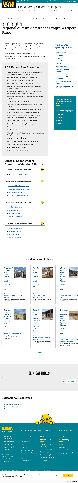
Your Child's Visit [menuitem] (53, 11)
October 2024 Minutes (15, 207)
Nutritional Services (61, 52)
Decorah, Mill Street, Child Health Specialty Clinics (36, 316)
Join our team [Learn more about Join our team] (63, 444)
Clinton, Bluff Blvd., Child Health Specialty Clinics (64, 274)
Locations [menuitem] (44, 11)
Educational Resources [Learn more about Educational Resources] (47, 458)
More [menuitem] (72, 11)
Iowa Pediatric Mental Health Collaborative (64, 77)
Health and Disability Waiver (63, 74)
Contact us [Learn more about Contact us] (24, 447)
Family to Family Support (62, 66)
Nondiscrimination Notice (8, 470)
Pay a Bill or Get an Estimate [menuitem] (25, 1)
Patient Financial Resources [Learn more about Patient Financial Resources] (29, 453)
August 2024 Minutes (14, 210)
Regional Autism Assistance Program (31, 18)
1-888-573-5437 (6, 461)
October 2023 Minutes (15, 228)
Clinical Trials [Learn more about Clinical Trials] (44, 455)
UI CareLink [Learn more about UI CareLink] (43, 460)
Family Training (60, 63)
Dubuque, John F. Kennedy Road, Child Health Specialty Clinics (64, 317)
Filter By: (4, 378)
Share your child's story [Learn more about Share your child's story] (28, 450)
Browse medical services (9, 448)
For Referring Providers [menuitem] (39, 1)
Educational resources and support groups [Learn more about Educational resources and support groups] (29, 457)
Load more (39, 352)
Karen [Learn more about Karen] (60, 117)
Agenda (20, 174)
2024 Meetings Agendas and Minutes (19, 202)
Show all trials (71, 381)
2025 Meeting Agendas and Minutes (18, 181)
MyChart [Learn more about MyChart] (23, 444)
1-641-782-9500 (7, 323)
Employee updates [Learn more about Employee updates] (65, 453)
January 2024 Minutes (15, 216)
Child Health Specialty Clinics (13, 18)
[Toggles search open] (74, 1)
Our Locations (59, 55)
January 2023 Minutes (15, 238)
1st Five (58, 58)
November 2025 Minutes (16, 186)
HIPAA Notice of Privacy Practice (25, 470)
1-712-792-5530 (36, 285)
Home (3, 18)
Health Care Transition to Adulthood (62, 70)
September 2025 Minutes (16, 189)
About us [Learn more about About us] (62, 447)
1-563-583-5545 (63, 329)
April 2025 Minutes (14, 192)
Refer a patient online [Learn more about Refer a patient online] (46, 449)
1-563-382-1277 (36, 327)
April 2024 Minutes (14, 213)
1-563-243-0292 (63, 285)
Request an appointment (8, 437)
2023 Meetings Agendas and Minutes (19, 223)
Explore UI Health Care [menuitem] (54, 1)
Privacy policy (5, 478)
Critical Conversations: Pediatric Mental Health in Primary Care (64, 87)
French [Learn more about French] (60, 120)
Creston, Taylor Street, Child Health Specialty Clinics (13, 334)
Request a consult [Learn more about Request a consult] (45, 452)
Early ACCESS (59, 61)
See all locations (9, 441)
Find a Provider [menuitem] (22, 11)
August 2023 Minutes (14, 231)
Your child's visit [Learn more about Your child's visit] (25, 441)
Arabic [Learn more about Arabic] (60, 124)
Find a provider (8, 444)
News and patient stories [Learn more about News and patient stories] (66, 450)
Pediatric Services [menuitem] (34, 11)
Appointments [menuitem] (5, 1)
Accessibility (49, 470)
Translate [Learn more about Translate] (66, 1)
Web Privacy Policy (40, 470)
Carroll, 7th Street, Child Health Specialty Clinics (36, 274)
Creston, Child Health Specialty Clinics (7, 314)
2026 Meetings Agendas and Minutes (19, 169)
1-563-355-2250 (7, 285)
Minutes (26, 174)
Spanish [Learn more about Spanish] (60, 114)
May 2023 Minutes (14, 234)
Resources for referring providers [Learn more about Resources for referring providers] (47, 445)
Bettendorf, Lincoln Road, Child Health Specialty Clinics (8, 274)
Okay (68, 475)
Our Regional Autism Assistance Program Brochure (64, 101)
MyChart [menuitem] (14, 1)
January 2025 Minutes (15, 195)
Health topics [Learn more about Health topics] (25, 460)
